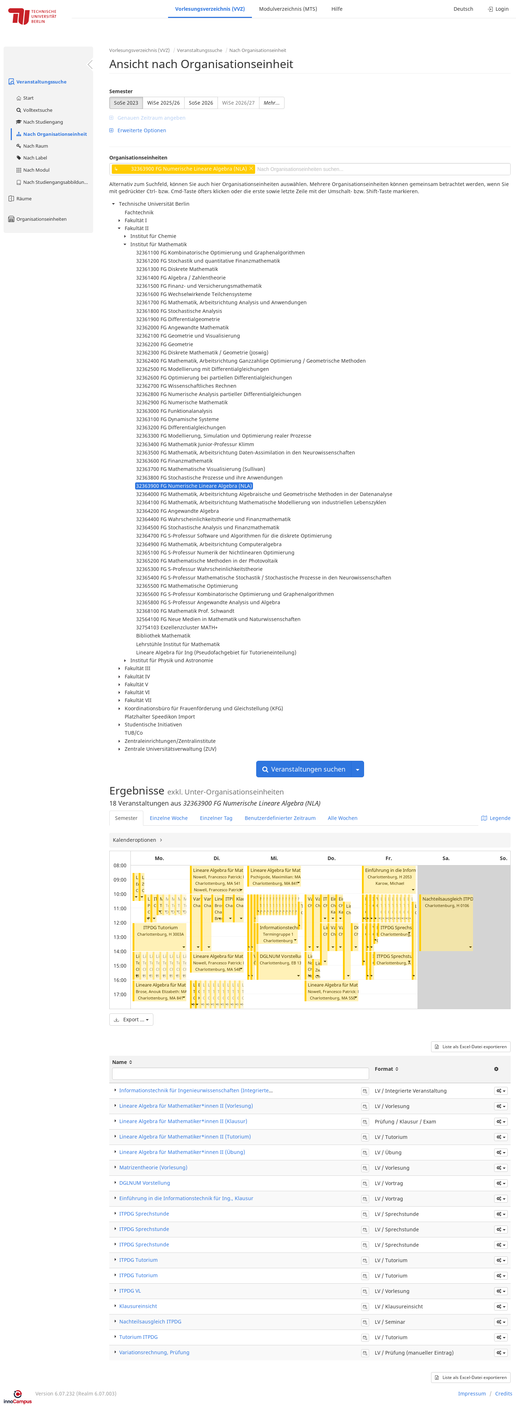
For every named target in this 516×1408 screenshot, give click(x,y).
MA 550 (348, 998)
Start (24, 98)
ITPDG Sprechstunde (403, 928)
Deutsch (463, 8)
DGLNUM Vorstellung (283, 956)
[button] (136, 897)
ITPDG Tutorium (160, 928)
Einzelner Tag (216, 818)
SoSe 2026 (201, 102)
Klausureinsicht (138, 1306)
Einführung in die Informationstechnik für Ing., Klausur (186, 1198)
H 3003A (176, 934)
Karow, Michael (390, 883)
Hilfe (337, 8)
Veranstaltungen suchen (303, 769)
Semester (121, 91)
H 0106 (463, 905)
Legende (496, 818)
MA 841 (176, 998)
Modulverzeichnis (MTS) (288, 8)
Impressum (472, 1393)
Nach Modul (32, 170)
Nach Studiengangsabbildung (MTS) (54, 182)
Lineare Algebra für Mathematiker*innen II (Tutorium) (185, 1136)
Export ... (131, 1019)
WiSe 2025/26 (163, 102)
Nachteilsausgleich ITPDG (449, 899)
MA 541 (233, 883)
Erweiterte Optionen (137, 130)
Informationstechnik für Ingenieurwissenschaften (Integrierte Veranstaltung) (212, 1090)
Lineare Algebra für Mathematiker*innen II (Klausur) (183, 1121)
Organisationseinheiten (37, 219)
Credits (503, 1393)
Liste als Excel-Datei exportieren (471, 1047)
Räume (19, 198)
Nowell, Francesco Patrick (218, 889)
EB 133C (298, 962)
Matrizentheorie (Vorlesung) (153, 1167)
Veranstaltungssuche (37, 81)
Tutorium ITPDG (138, 1336)
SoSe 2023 (126, 102)
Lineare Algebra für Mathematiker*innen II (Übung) (182, 1152)
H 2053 (405, 876)
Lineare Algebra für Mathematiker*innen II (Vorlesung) (186, 1105)
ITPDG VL (130, 1290)
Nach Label (31, 157)
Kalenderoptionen (135, 839)
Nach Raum (31, 146)
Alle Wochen (343, 818)
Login (498, 8)
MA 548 (233, 969)
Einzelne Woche (169, 818)
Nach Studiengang (39, 122)
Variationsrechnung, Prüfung (154, 1352)
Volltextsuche (33, 110)
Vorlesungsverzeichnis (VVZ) (210, 8)
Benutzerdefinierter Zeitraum (280, 818)
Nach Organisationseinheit (51, 134)
